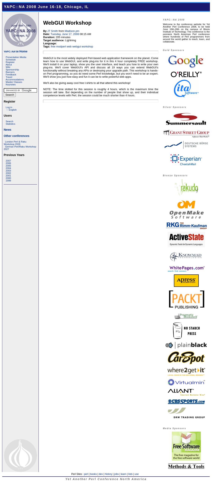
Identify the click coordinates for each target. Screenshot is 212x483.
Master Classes (14, 82)
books (93, 474)
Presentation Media (16, 57)
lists (130, 474)
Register (10, 62)
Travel (9, 77)
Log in (9, 107)
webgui (76, 46)
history (108, 474)
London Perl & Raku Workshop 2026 (15, 142)
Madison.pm (72, 31)
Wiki (8, 67)
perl (86, 474)
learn (123, 474)
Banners (10, 72)
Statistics (10, 124)
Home (15, 51)
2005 (8, 165)
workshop (87, 46)
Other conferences (16, 136)
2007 (8, 160)
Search (9, 121)
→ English (11, 110)
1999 (8, 180)
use (137, 474)
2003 (8, 170)
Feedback (11, 74)
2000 (8, 178)
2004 (8, 168)
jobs (116, 474)
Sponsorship (12, 69)
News (7, 129)
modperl (61, 46)
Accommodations (15, 79)
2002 (8, 173)
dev (101, 474)
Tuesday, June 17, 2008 (65, 34)
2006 (8, 163)
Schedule (11, 59)
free (53, 46)
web (69, 46)
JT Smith (52, 31)
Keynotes (11, 84)
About (9, 64)
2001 (8, 175)
